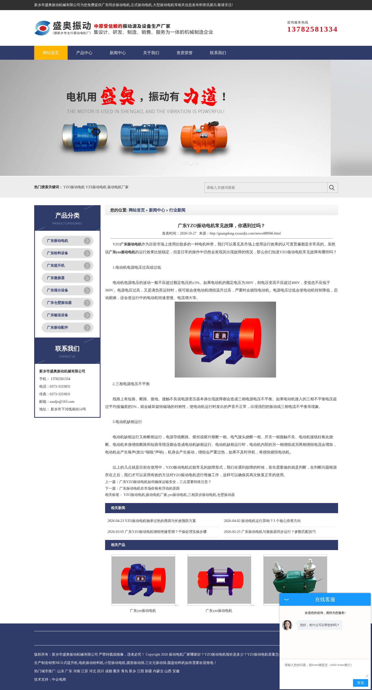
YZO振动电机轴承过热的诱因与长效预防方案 (152, 521)
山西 (167, 671)
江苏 (84, 671)
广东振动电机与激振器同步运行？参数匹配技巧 (270, 532)
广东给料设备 (57, 253)
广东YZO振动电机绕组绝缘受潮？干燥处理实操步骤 (157, 532)
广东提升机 (56, 265)
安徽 (176, 671)
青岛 (124, 671)
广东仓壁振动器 (59, 303)
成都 (108, 671)
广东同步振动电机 (116, 5)
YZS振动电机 (96, 187)
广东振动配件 (57, 327)
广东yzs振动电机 (143, 611)
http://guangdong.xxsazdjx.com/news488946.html (245, 233)
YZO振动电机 (74, 187)
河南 (76, 671)
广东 (68, 671)
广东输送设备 (57, 315)
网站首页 (137, 210)
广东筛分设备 (57, 290)
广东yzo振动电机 (219, 611)
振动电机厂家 (118, 187)
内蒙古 (158, 671)
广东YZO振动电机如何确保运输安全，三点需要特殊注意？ (165, 482)
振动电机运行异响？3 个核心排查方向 (262, 521)
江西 (140, 671)
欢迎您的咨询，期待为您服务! (325, 613)
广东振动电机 (57, 241)
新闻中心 (157, 210)
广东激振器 (56, 278)
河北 (92, 671)
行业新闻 (177, 210)
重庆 (116, 671)
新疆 (148, 671)
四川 (100, 671)
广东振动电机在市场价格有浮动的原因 (149, 488)
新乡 (132, 671)
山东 (60, 671)
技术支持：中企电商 (50, 679)
